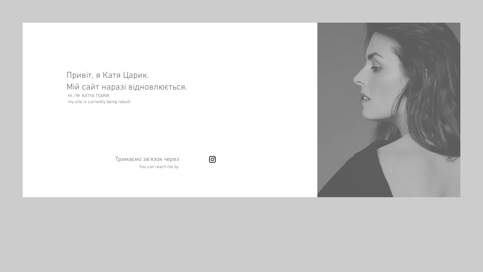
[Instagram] (212, 159)
